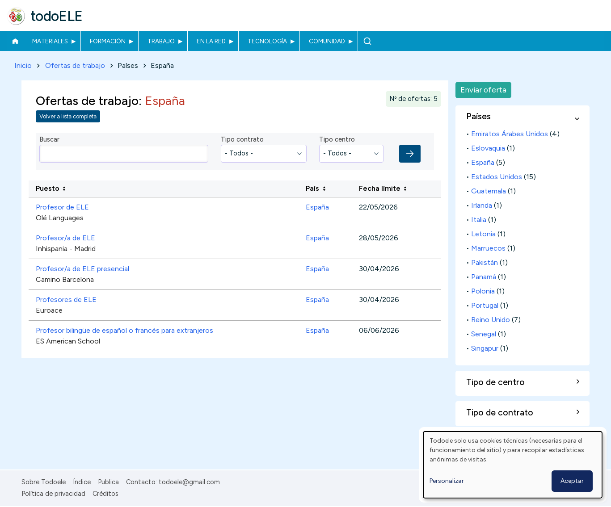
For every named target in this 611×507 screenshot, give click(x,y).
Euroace (49, 310)
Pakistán (484, 262)
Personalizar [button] (447, 481)
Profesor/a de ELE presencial (82, 269)
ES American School (68, 341)
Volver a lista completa (68, 116)
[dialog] (512, 465)
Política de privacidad (53, 494)
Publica (108, 482)
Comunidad (327, 41)
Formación (108, 41)
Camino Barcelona (65, 280)
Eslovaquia (488, 148)
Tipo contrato (242, 140)
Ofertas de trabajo (75, 65)
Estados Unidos (496, 176)
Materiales (50, 41)
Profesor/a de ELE (65, 238)
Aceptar (572, 481)
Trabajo (161, 41)
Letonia (483, 234)
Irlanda (481, 205)
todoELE (56, 16)
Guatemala (488, 191)
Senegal (483, 334)
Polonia (483, 291)
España (317, 207)
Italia (478, 219)
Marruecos (488, 248)
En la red (211, 41)
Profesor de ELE (62, 207)
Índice (82, 482)
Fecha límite (379, 188)
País (312, 188)
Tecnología (267, 41)
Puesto (47, 188)
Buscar (367, 41)
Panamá (483, 276)
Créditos (105, 494)
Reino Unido (490, 319)
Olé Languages (60, 218)
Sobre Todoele (43, 482)
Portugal (484, 305)
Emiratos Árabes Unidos (509, 134)
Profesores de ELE (66, 300)
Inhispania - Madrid (66, 249)
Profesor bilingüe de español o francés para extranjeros (124, 331)
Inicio (15, 41)
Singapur (484, 348)
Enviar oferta (483, 89)
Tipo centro (337, 140)
